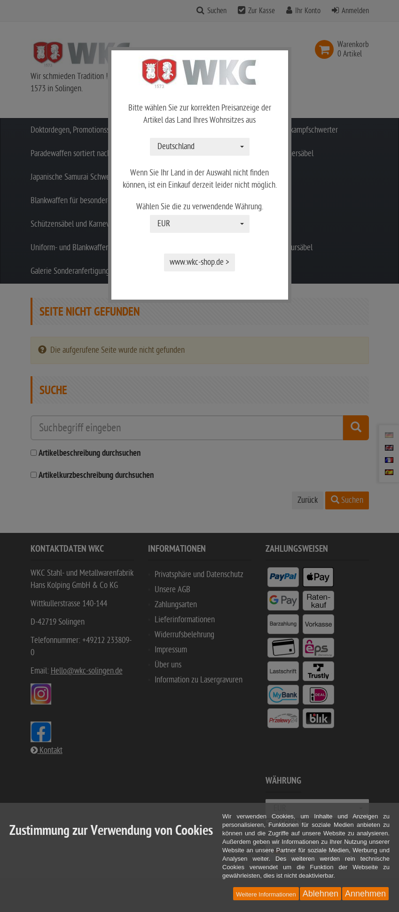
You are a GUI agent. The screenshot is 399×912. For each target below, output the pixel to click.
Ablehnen (320, 893)
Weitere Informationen (266, 894)
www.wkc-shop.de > (199, 262)
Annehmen (365, 893)
